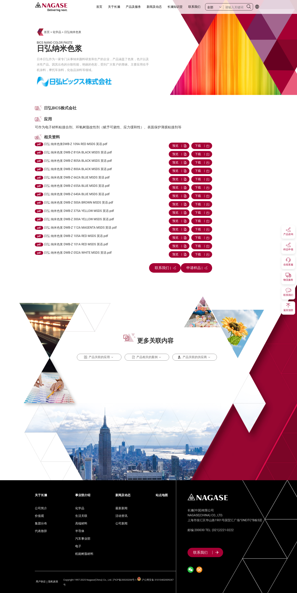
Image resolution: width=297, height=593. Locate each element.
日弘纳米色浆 (72, 32)
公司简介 (41, 508)
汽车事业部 (82, 538)
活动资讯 (121, 516)
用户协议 (41, 581)
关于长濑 (114, 7)
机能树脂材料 (84, 554)
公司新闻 (121, 523)
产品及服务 (133, 7)
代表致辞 (41, 531)
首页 (99, 7)
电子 (78, 546)
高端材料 (81, 523)
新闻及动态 (154, 7)
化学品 (57, 32)
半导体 (79, 531)
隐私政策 (53, 581)
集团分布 (41, 523)
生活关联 (81, 516)
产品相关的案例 (147, 357)
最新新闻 (121, 508)
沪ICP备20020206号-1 (125, 579)
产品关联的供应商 (194, 357)
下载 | (201, 146)
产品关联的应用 (99, 357)
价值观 (39, 516)
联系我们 (194, 7)
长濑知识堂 (175, 7)
